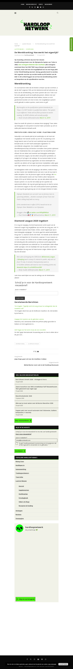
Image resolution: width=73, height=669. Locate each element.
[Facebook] (29, 7)
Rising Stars (20, 461)
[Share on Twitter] (35, 351)
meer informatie (52, 664)
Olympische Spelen (33, 343)
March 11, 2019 (50, 215)
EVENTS (41, 4)
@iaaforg (21, 259)
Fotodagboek (23, 498)
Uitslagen (19, 511)
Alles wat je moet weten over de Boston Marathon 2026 (34, 403)
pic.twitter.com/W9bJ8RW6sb (39, 212)
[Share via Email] (38, 351)
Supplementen (24, 490)
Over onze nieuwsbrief (23, 434)
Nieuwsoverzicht (31, 4)
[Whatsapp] (43, 7)
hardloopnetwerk (29, 55)
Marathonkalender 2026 (24, 396)
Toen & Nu (19, 477)
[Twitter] (32, 7)
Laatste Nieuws (26, 44)
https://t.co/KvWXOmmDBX (33, 267)
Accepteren (63, 664)
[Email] (37, 7)
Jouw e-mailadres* (36, 439)
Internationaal (20, 343)
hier (55, 174)
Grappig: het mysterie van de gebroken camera (29, 319)
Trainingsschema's (22, 473)
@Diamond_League (48, 257)
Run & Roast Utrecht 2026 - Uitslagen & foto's (31, 379)
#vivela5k (20, 267)
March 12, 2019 (45, 118)
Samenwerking (21, 469)
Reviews (18, 514)
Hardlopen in (20, 465)
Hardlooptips (23, 494)
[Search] (58, 13)
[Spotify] (40, 7)
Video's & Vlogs (24, 502)
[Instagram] (35, 7)
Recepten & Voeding (26, 506)
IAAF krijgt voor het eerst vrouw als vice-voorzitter (30, 330)
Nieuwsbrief (48, 4)
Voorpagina (20, 518)
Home (22, 4)
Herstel (21, 486)
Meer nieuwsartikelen (22, 420)
